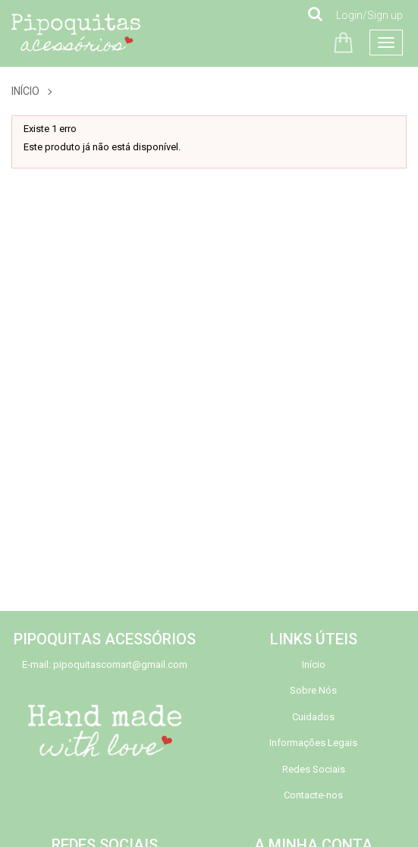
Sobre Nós (313, 690)
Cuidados (313, 717)
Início (25, 91)
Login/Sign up (369, 15)
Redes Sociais (313, 769)
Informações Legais (313, 742)
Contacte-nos (313, 795)
